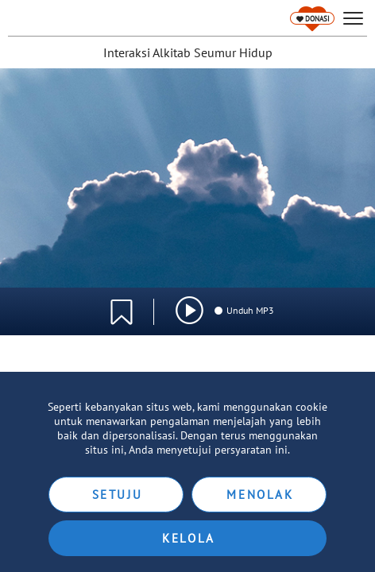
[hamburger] (353, 18)
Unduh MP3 (243, 310)
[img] (189, 310)
